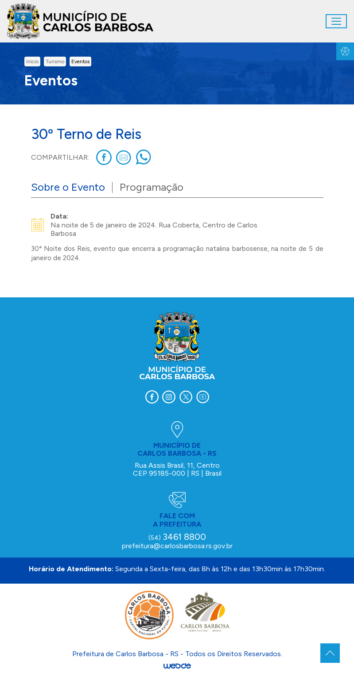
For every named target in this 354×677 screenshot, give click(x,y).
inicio (32, 61)
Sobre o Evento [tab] (68, 187)
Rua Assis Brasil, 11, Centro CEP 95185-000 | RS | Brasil (177, 469)
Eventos (80, 61)
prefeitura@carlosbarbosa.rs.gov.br (177, 546)
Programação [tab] (151, 187)
